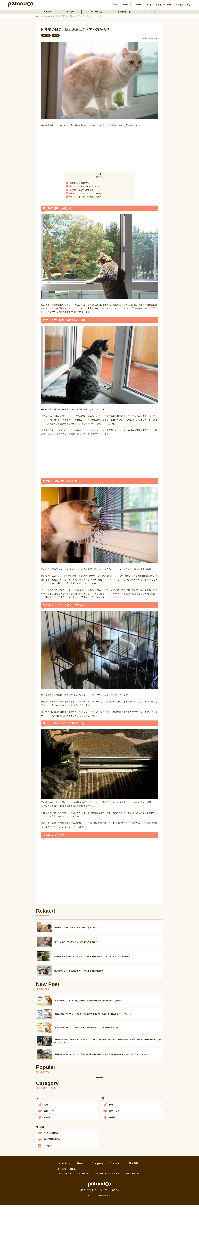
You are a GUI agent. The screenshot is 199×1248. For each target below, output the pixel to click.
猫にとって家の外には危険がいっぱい (83, 197)
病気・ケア (49, 1111)
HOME (115, 5)
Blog (148, 5)
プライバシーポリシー (103, 1190)
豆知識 (65, 16)
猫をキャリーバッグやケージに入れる (83, 193)
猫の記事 (70, 12)
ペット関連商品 (95, 12)
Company (97, 1163)
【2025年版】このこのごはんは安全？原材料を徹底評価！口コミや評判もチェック (89, 1001)
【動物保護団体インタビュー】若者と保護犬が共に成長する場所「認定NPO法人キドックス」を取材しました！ (101, 1054)
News (138, 5)
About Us (127, 5)
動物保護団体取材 (125, 12)
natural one (65, 1173)
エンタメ (151, 12)
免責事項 (115, 1190)
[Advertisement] (99, 148)
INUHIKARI (83, 1173)
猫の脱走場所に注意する (78, 183)
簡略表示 (99, 177)
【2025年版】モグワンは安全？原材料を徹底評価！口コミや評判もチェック (86, 1027)
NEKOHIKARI (132, 1173)
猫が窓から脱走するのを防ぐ (80, 190)
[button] (67, 1105)
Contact (114, 1163)
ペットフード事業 (163, 5)
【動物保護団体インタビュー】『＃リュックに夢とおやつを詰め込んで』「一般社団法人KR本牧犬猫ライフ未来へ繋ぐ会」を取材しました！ (107, 1041)
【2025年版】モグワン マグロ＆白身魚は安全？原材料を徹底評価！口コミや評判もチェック (93, 1014)
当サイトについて (86, 1190)
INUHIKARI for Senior (107, 1173)
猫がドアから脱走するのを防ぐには (82, 186)
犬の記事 (47, 12)
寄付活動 (180, 5)
